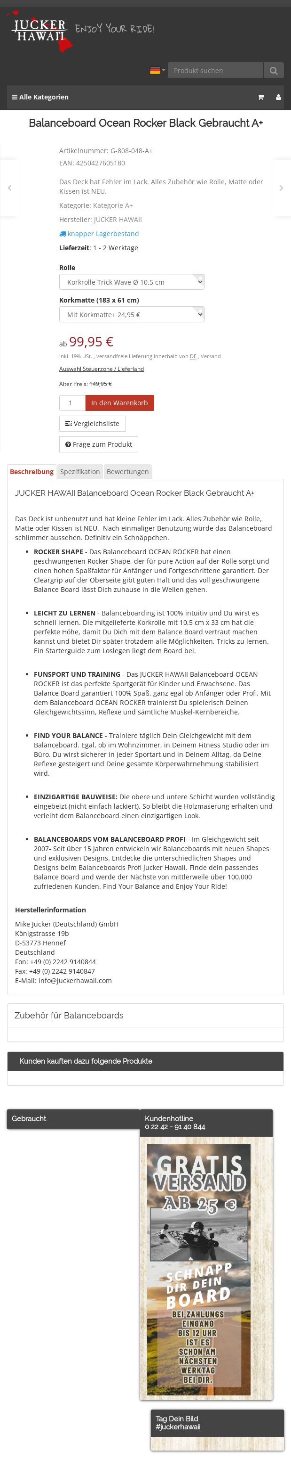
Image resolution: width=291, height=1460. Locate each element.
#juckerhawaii (178, 1427)
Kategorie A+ (113, 205)
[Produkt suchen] (216, 70)
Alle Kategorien (40, 96)
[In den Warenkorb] (119, 403)
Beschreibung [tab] (32, 471)
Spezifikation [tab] (80, 471)
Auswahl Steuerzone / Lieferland (101, 368)
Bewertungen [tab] (128, 471)
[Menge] (72, 403)
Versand (211, 356)
